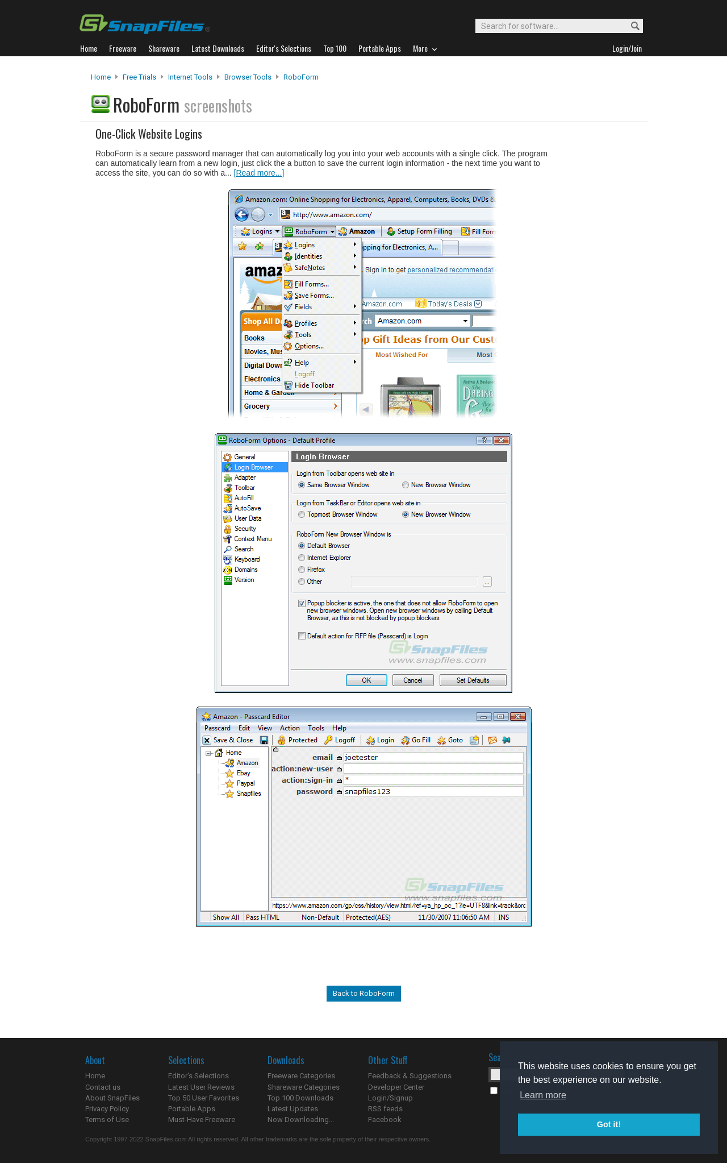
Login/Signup (390, 1098)
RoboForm (301, 77)
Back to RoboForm (364, 993)
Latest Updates (293, 1108)
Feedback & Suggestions (410, 1075)
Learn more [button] (543, 1095)
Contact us (102, 1087)
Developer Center (396, 1087)
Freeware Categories (301, 1075)
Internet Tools (190, 77)
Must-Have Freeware (201, 1119)
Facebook (385, 1119)
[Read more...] (259, 172)
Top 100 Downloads (300, 1098)
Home (101, 77)
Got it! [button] (609, 1124)
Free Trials (139, 77)
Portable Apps (191, 1108)
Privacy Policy (107, 1108)
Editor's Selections (198, 1075)
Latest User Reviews (201, 1087)
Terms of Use (107, 1119)
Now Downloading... (301, 1119)
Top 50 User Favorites (203, 1098)
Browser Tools (247, 77)
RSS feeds (385, 1108)
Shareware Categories (304, 1087)
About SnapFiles (112, 1098)
